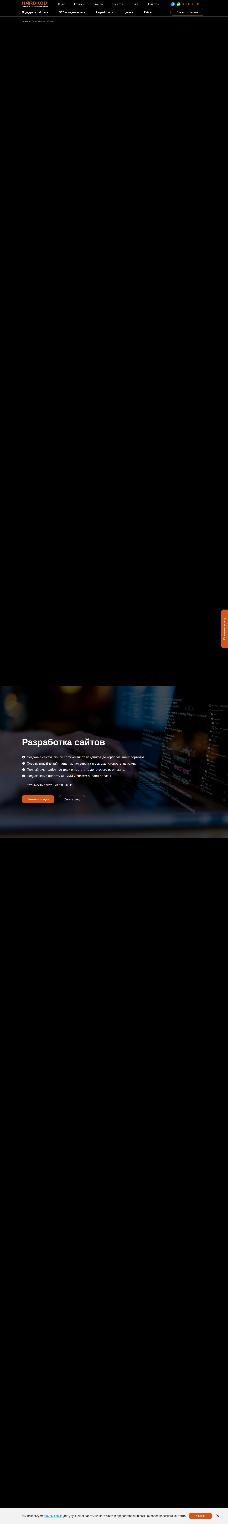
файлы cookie (53, 1516)
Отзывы (79, 4)
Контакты (153, 4)
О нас (61, 4)
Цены (127, 12)
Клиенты (98, 4)
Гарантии (118, 4)
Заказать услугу (38, 799)
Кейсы (148, 12)
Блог (135, 4)
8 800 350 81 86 (193, 4)
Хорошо (200, 1515)
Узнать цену (72, 799)
